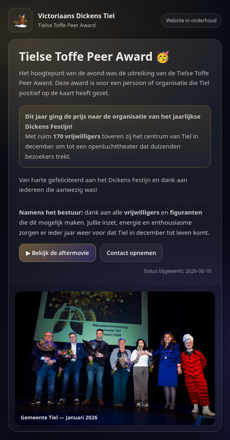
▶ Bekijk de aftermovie (57, 253)
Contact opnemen (131, 253)
